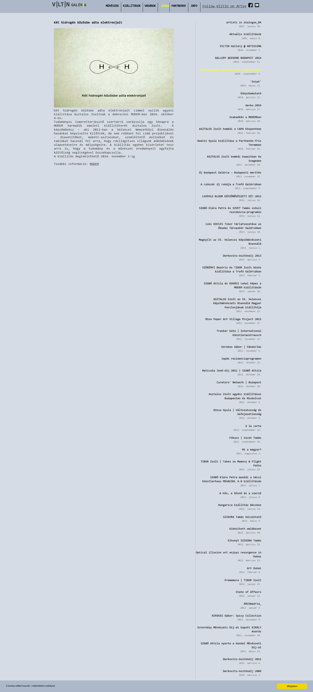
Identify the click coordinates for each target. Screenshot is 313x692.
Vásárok (150, 6)
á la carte (253, 426)
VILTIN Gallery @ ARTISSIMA (240, 46)
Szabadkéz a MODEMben (245, 117)
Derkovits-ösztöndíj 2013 (242, 255)
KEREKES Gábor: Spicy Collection (236, 615)
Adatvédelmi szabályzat (43, 686)
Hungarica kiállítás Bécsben (239, 505)
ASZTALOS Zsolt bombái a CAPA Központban (230, 128)
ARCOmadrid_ (252, 603)
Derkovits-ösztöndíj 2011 (242, 659)
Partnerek (178, 6)
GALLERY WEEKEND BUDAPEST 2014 (238, 57)
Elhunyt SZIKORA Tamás (244, 540)
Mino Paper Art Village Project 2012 (233, 319)
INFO (194, 6)
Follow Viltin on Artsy (224, 6)
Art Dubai (254, 568)
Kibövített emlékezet (245, 528)
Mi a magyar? (251, 449)
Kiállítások (132, 6)
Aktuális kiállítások (245, 34)
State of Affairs (248, 591)
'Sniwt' (255, 81)
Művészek (112, 6)
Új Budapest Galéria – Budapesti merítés (230, 172)
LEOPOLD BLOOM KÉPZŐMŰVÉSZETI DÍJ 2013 (231, 196)
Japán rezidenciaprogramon (241, 358)
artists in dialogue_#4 (243, 22)
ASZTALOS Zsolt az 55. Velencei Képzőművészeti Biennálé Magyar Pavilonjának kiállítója (237, 303)
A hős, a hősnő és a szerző (240, 493)
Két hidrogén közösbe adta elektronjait (231, 69)
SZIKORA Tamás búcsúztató (242, 517)
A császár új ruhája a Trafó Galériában (231, 184)
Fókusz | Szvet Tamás (245, 437)
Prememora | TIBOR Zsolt (243, 580)
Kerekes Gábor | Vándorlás (241, 346)
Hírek (165, 6)
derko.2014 (253, 105)
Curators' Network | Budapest (239, 382)
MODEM (94, 164)
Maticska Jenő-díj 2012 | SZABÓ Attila (231, 370)
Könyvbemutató (251, 93)
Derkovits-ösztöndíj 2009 (242, 671)
